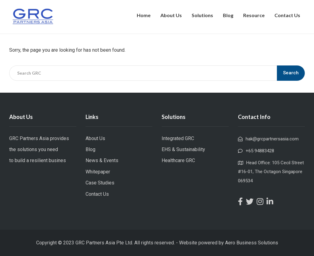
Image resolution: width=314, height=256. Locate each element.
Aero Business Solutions (251, 243)
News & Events (102, 160)
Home (144, 15)
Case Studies (100, 183)
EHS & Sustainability (183, 149)
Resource (254, 15)
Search (291, 73)
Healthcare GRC (178, 160)
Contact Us (287, 15)
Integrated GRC (178, 138)
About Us (171, 15)
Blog (228, 15)
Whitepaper (98, 172)
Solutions (202, 15)
